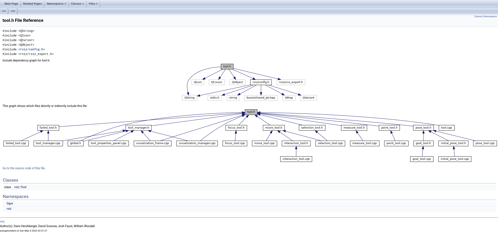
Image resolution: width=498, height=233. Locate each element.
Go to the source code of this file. (24, 168)
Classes (77, 3)
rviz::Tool (20, 187)
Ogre (10, 203)
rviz (13, 11)
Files (93, 3)
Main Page (11, 3)
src (4, 11)
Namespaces (56, 3)
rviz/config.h (31, 49)
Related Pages (32, 3)
